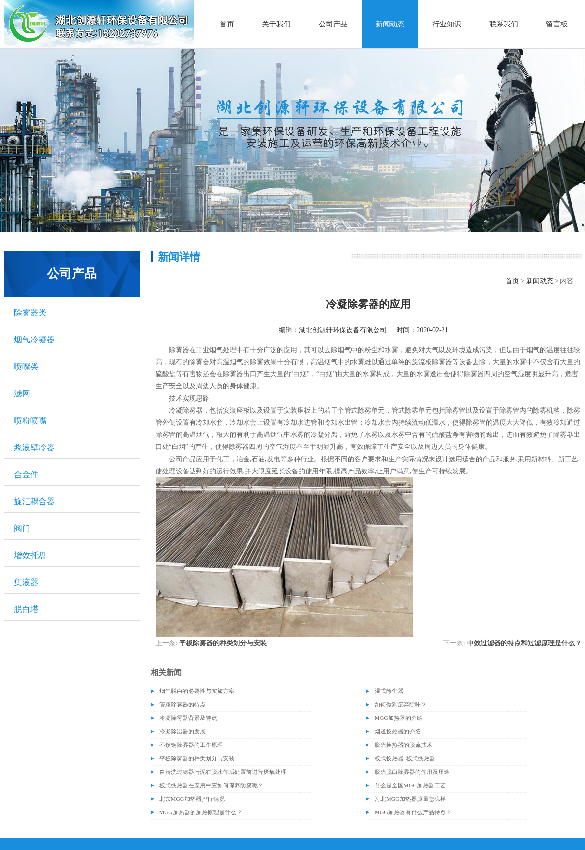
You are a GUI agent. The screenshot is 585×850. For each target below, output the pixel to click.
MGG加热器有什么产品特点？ (413, 812)
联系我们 (503, 24)
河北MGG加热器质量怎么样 (410, 799)
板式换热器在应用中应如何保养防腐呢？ (211, 785)
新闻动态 (390, 24)
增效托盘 (30, 555)
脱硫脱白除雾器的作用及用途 (412, 772)
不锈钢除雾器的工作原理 (191, 745)
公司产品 (333, 24)
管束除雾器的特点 (182, 704)
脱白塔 (26, 609)
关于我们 (276, 24)
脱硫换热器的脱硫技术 (403, 745)
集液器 (26, 582)
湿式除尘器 (389, 691)
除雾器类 (30, 312)
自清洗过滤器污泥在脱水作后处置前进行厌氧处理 (222, 772)
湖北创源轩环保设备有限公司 (343, 330)
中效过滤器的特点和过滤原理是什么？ (524, 643)
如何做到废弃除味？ (401, 704)
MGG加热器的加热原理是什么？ (200, 812)
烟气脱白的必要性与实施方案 (196, 691)
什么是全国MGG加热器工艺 (410, 785)
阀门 (22, 528)
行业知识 (446, 24)
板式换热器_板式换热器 (405, 758)
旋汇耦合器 (34, 501)
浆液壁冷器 (34, 447)
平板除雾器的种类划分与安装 (223, 643)
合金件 (26, 474)
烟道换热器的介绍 (398, 731)
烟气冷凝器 (34, 339)
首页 (227, 24)
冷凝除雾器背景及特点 (188, 718)
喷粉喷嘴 (30, 420)
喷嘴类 (26, 366)
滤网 (22, 393)
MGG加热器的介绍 (399, 718)
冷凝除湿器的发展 (182, 731)
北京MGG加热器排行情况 (192, 799)
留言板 (557, 24)
